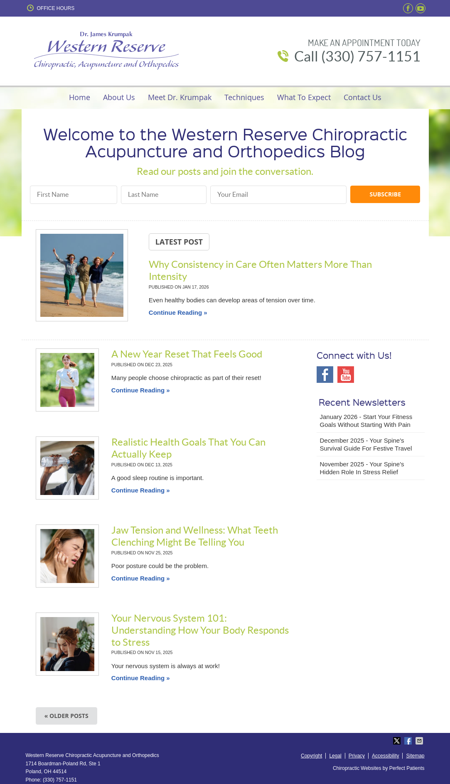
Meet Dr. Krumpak (179, 97)
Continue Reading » (178, 312)
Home (79, 97)
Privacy (357, 756)
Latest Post (179, 242)
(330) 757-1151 (60, 780)
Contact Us (362, 97)
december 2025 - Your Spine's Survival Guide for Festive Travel (366, 444)
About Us (119, 97)
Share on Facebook (408, 741)
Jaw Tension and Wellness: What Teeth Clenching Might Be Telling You (194, 536)
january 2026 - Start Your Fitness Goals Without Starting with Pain (366, 421)
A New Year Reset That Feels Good (186, 354)
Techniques (244, 97)
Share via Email (420, 741)
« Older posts (66, 716)
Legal (335, 756)
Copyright (311, 756)
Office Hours (50, 7)
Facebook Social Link (325, 374)
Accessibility (385, 756)
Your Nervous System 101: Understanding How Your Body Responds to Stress (200, 630)
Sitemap (415, 756)
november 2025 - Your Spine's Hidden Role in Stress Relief (362, 468)
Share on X (397, 741)
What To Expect (304, 97)
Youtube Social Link (345, 374)
